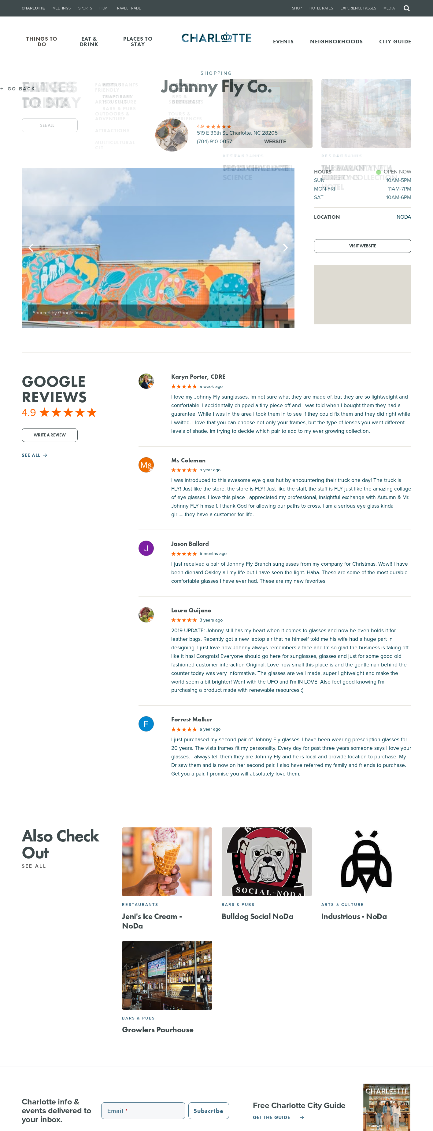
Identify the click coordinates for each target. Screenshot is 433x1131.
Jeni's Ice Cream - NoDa (152, 921)
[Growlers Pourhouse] (167, 975)
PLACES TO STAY (138, 41)
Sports (85, 8)
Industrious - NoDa (354, 916)
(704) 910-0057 (214, 141)
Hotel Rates (321, 8)
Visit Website (362, 246)
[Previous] (31, 247)
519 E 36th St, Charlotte (237, 133)
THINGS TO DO (41, 41)
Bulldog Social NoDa (257, 916)
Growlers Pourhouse (157, 1029)
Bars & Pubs (238, 904)
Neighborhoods (336, 41)
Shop (297, 8)
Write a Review (50, 435)
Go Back (17, 88)
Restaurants (140, 904)
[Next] (284, 247)
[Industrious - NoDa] (366, 861)
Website (275, 141)
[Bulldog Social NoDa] (267, 861)
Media (389, 8)
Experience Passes (358, 8)
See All (38, 866)
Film (103, 8)
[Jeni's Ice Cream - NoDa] (167, 861)
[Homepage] (216, 41)
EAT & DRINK (89, 41)
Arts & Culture (342, 904)
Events (283, 41)
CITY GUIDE (395, 41)
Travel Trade (128, 8)
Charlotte (33, 8)
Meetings (62, 8)
